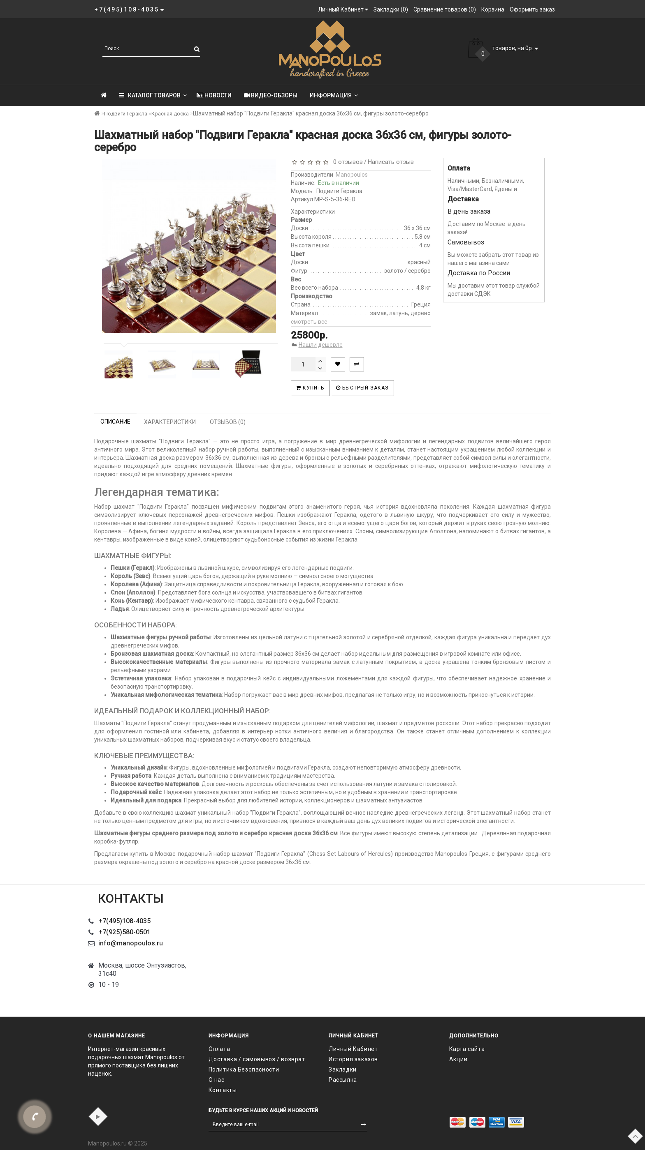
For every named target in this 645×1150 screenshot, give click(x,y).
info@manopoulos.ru (130, 943)
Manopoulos (352, 174)
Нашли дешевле (321, 344)
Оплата (219, 1049)
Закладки (343, 1069)
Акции (458, 1059)
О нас (217, 1079)
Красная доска (170, 114)
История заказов (353, 1059)
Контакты (223, 1090)
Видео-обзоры (270, 95)
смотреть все (309, 321)
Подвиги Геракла (125, 114)
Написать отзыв (391, 162)
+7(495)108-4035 (124, 921)
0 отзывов (346, 162)
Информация (334, 95)
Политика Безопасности (244, 1069)
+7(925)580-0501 (124, 932)
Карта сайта (467, 1049)
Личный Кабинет (353, 1049)
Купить (310, 388)
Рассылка (343, 1079)
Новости (214, 95)
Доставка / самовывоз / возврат (257, 1059)
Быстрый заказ (362, 388)
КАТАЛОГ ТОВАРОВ (153, 95)
